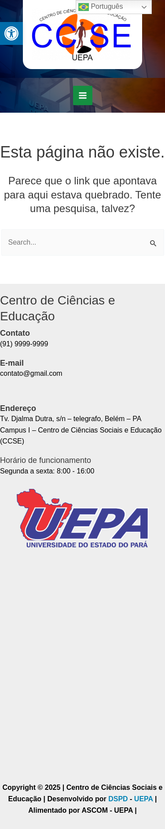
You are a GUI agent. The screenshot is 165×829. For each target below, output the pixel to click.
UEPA (144, 799)
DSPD (118, 799)
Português (100, 7)
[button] (11, 33)
